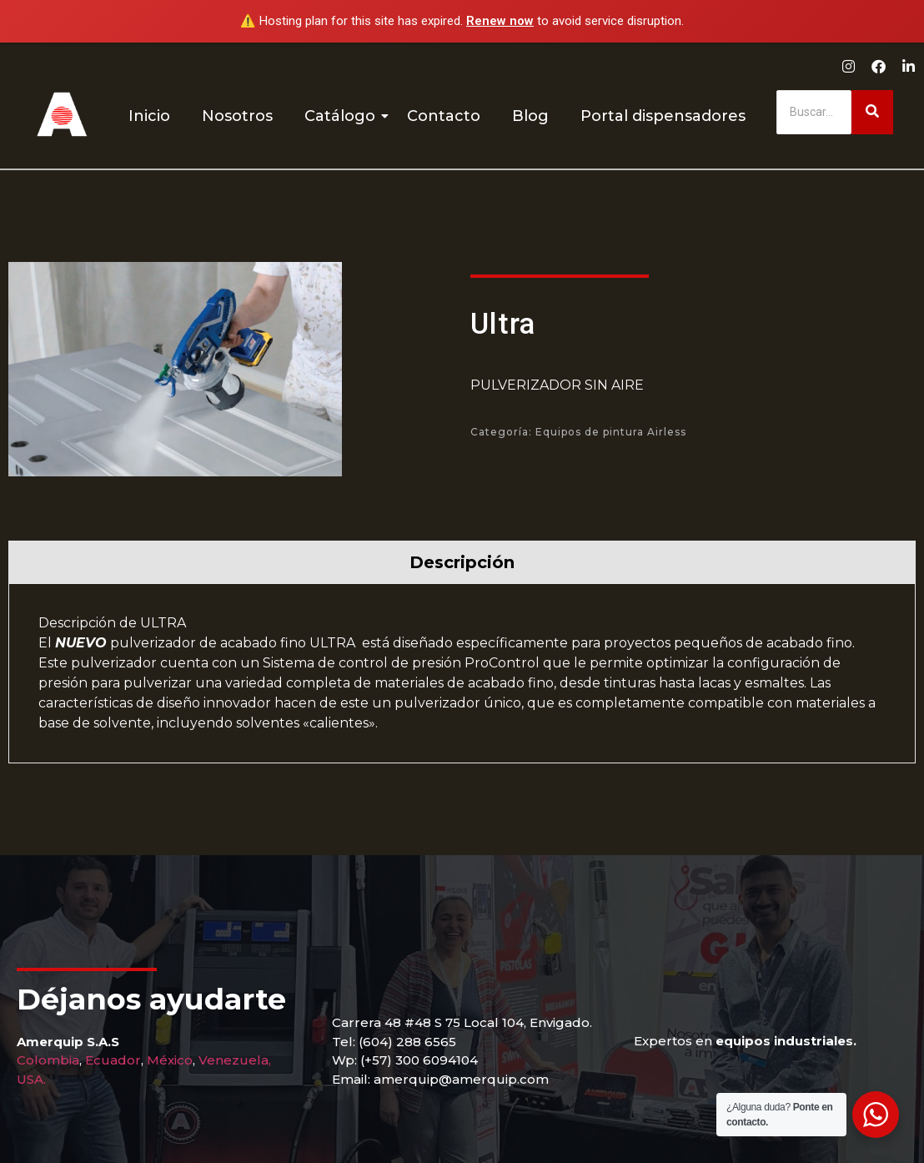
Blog (530, 116)
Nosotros (237, 116)
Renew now (500, 20)
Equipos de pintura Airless (610, 431)
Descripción (462, 562)
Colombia (48, 1060)
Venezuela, (234, 1060)
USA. (31, 1079)
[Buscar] (813, 112)
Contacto (443, 116)
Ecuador (113, 1060)
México (170, 1060)
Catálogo (343, 116)
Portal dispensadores (663, 116)
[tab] (462, 562)
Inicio (149, 116)
